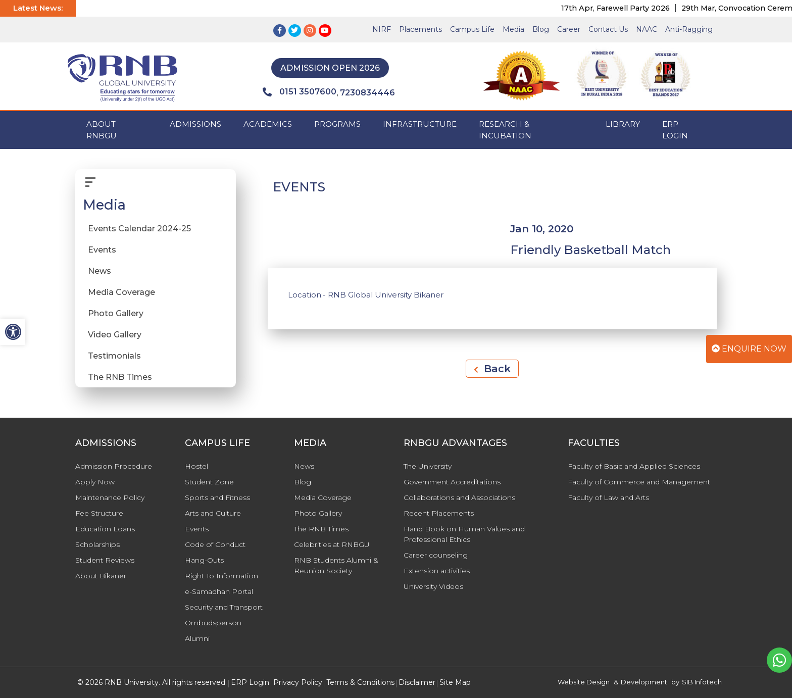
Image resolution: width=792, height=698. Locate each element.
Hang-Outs (204, 560)
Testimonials (114, 356)
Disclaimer (417, 682)
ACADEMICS (267, 124)
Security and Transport (224, 607)
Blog (540, 29)
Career (568, 29)
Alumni (197, 638)
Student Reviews (104, 560)
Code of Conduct (215, 544)
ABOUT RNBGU (101, 129)
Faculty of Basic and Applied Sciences (634, 466)
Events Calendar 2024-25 (139, 228)
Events (102, 250)
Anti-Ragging (689, 29)
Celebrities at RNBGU (332, 544)
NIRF (381, 29)
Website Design (584, 682)
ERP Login (675, 129)
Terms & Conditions (360, 682)
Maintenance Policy (109, 497)
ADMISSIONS (195, 124)
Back (492, 369)
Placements (420, 29)
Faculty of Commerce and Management (639, 481)
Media (513, 29)
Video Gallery (114, 334)
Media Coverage (121, 292)
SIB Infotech (702, 682)
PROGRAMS (337, 124)
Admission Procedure (113, 466)
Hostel (196, 466)
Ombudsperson (213, 622)
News (99, 271)
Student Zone (209, 481)
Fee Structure (99, 513)
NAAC (646, 29)
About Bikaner (100, 575)
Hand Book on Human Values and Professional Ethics (464, 534)
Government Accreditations (452, 481)
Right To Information (221, 575)
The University (428, 466)
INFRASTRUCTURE (420, 124)
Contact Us (608, 29)
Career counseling (436, 555)
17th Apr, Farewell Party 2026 (626, 8)
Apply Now (95, 481)
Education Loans (105, 528)
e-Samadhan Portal (219, 591)
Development (644, 682)
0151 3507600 (299, 92)
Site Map (455, 682)
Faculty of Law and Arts (608, 497)
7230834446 (367, 92)
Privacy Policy (297, 682)
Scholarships (97, 544)
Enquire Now (749, 349)
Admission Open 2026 (330, 68)
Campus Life (472, 29)
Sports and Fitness (217, 497)
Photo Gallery (115, 313)
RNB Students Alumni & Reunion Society (336, 565)
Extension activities (437, 570)
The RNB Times (120, 377)
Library (623, 124)
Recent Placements (439, 513)
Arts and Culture (213, 513)
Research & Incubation (505, 129)
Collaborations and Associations (459, 497)
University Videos (433, 586)
